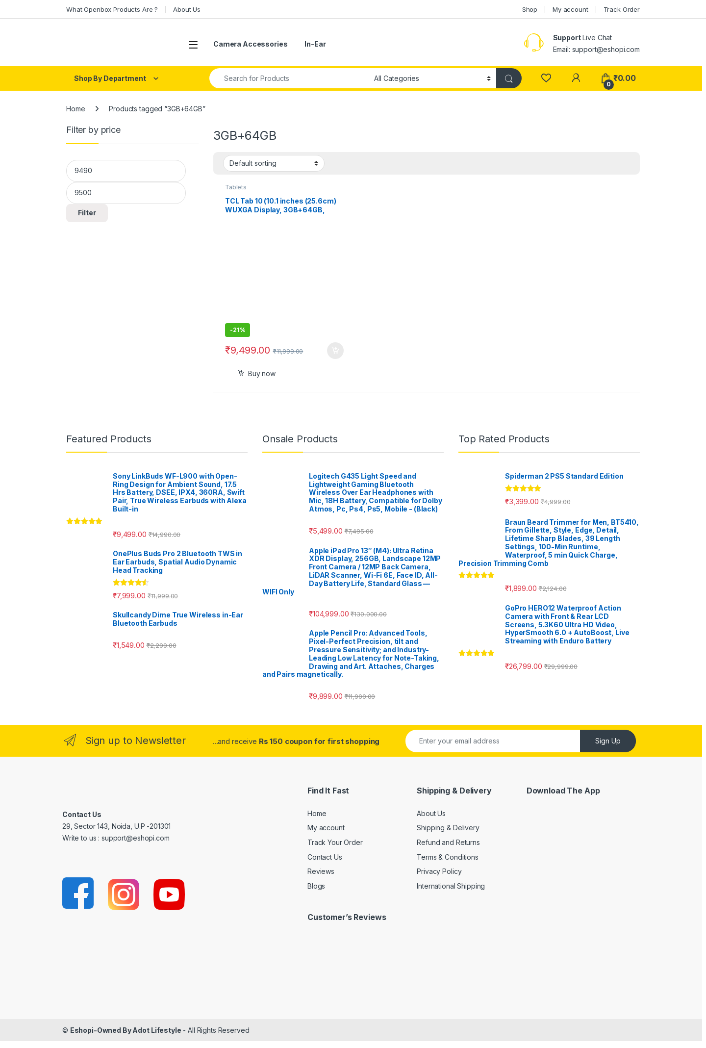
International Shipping (451, 886)
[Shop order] (274, 163)
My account (570, 9)
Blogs (316, 886)
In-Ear (315, 44)
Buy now (262, 373)
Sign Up (608, 741)
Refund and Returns (448, 842)
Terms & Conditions (447, 857)
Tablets (236, 187)
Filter (87, 212)
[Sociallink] (78, 893)
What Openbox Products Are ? (112, 9)
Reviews (320, 871)
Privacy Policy (439, 871)
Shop (529, 9)
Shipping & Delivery (448, 827)
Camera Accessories (250, 44)
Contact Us (324, 857)
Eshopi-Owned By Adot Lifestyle (125, 1030)
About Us (187, 9)
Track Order (622, 9)
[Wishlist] (546, 78)
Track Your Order (335, 842)
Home (75, 108)
